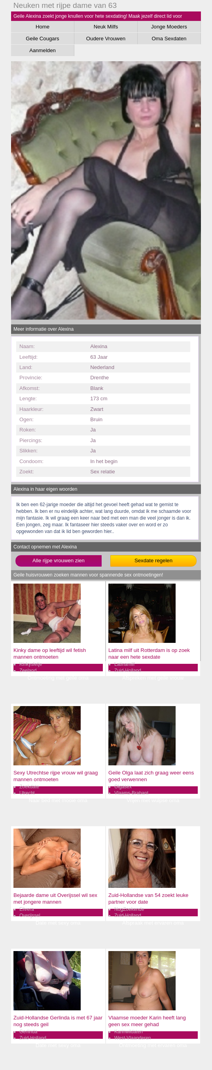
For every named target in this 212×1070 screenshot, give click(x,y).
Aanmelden (42, 50)
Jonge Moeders (169, 27)
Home (42, 27)
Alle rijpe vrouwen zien (58, 560)
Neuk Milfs (106, 27)
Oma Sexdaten (168, 38)
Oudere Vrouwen (105, 38)
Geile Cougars (42, 38)
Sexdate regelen (153, 560)
